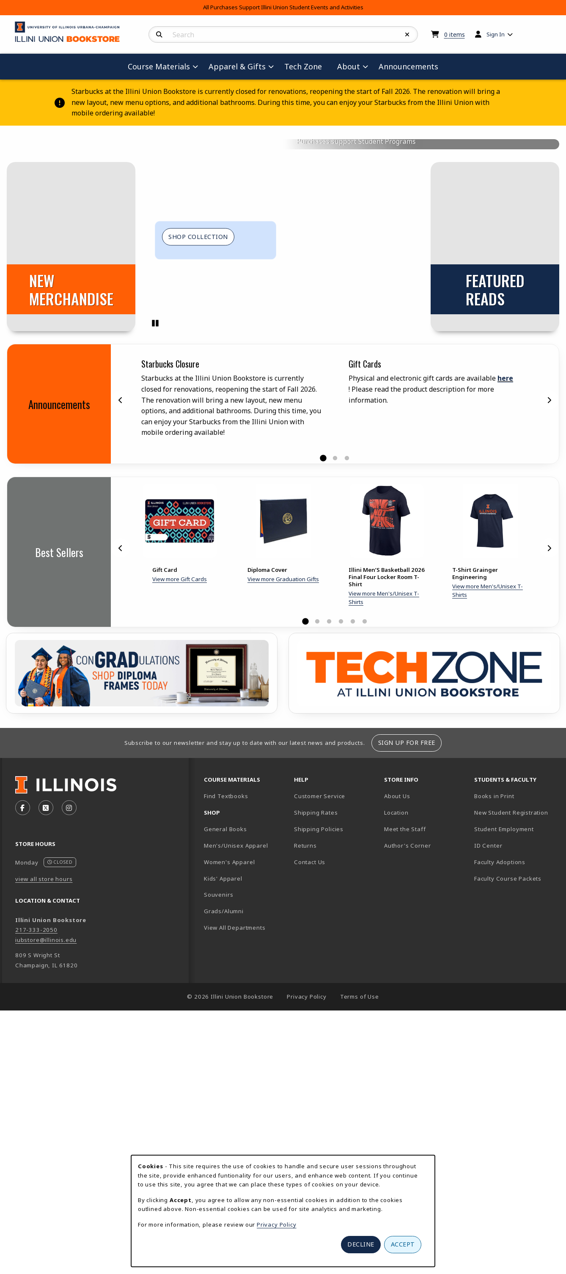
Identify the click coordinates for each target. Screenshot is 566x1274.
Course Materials (334, 301)
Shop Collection (198, 517)
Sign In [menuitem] (495, 34)
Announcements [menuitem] (408, 66)
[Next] (549, 680)
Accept (403, 1244)
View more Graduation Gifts (283, 859)
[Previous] (120, 680)
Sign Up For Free (406, 1023)
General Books (225, 1109)
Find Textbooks (226, 1076)
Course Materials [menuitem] (159, 66)
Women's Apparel (229, 1142)
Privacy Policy (277, 1224)
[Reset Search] (407, 34)
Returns (305, 1125)
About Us (397, 1076)
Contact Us (309, 1142)
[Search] (159, 34)
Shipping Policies (318, 1109)
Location (396, 1092)
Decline (360, 1244)
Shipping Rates (316, 1092)
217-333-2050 (36, 1210)
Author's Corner (407, 1125)
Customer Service (319, 1076)
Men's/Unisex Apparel (236, 1125)
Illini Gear (398, 301)
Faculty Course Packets (507, 1158)
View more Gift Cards (179, 859)
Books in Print (516, 1076)
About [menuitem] (348, 66)
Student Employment (516, 1109)
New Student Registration (511, 1092)
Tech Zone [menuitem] (306, 66)
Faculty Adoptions (499, 1142)
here (505, 658)
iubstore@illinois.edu (46, 1220)
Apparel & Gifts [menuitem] (237, 66)
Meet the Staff (405, 1109)
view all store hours (44, 1159)
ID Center (516, 1125)
